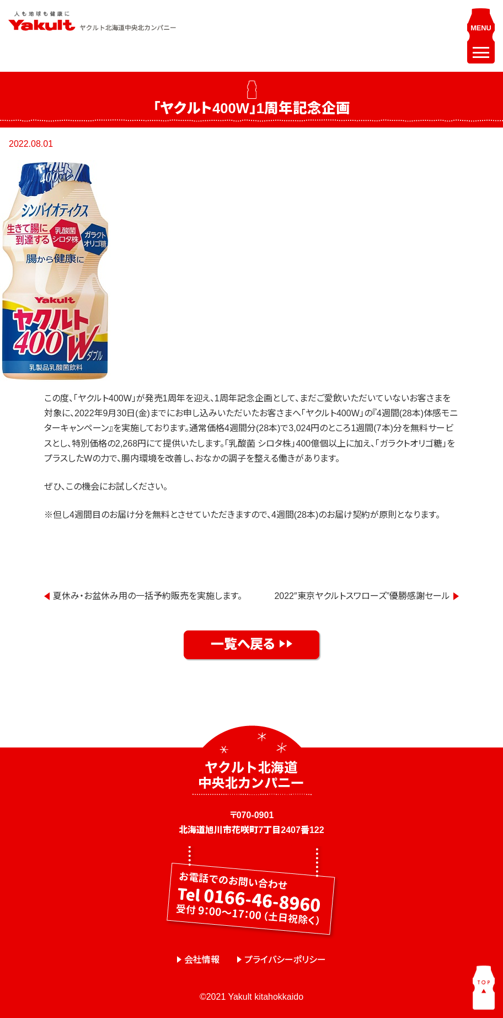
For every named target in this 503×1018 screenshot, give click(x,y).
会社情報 (202, 959)
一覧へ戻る (243, 644)
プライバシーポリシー (285, 959)
